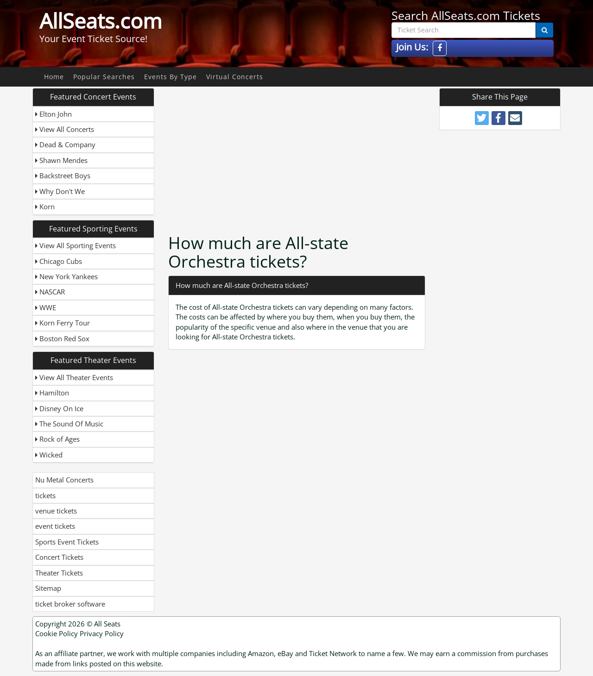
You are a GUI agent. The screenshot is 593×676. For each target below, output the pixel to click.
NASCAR (50, 291)
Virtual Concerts (234, 76)
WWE (45, 307)
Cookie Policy (56, 633)
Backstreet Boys (62, 175)
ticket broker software (70, 603)
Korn (45, 206)
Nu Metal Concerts (64, 479)
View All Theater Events (74, 377)
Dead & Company (65, 144)
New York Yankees (66, 276)
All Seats (107, 623)
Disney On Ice (59, 408)
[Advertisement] (298, 153)
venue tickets (56, 510)
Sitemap (48, 588)
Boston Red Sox (62, 338)
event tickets (55, 526)
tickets (45, 495)
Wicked (49, 454)
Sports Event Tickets (67, 541)
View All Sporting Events (75, 245)
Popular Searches (104, 76)
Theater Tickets (59, 572)
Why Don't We (60, 191)
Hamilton (52, 392)
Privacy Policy (102, 633)
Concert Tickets (59, 557)
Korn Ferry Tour (62, 322)
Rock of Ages (57, 439)
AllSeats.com (100, 20)
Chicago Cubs (58, 261)
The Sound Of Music (69, 423)
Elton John (53, 114)
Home (54, 76)
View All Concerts (64, 129)
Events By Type (170, 76)
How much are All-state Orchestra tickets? (242, 285)
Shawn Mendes (61, 160)
